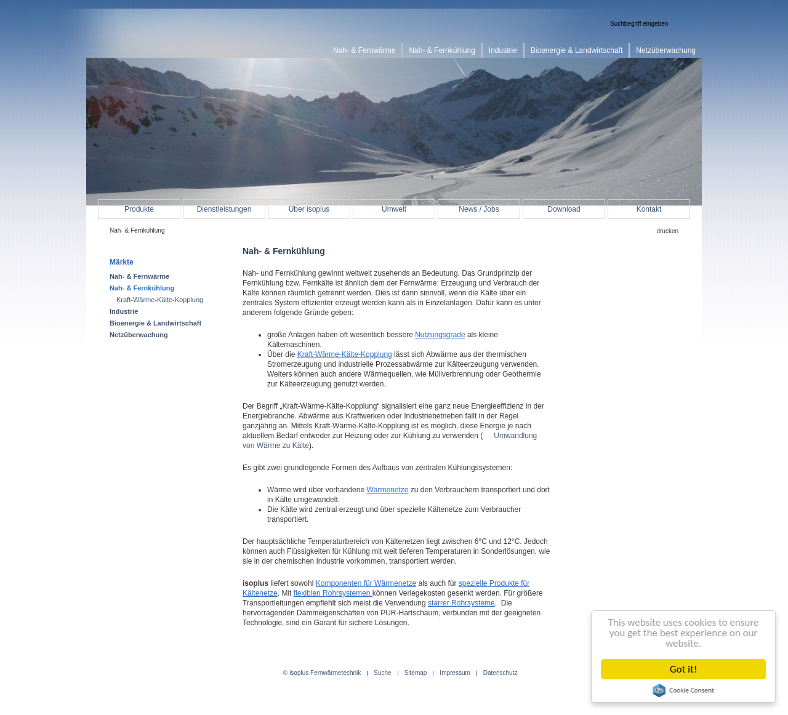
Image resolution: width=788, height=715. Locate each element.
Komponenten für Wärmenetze (366, 583)
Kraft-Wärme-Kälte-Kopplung (344, 354)
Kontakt (649, 209)
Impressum (455, 673)
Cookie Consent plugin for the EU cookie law (684, 690)
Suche (382, 673)
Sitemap (415, 673)
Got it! (684, 669)
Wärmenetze (387, 489)
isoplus (147, 35)
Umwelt (394, 209)
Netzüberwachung (139, 334)
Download (563, 209)
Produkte (139, 209)
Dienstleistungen (224, 209)
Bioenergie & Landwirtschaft (155, 323)
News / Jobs (479, 209)
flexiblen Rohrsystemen (333, 593)
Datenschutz (500, 673)
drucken (667, 231)
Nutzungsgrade (440, 334)
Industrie (124, 311)
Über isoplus (309, 209)
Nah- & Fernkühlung (142, 288)
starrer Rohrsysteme (461, 603)
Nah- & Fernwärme (139, 276)
